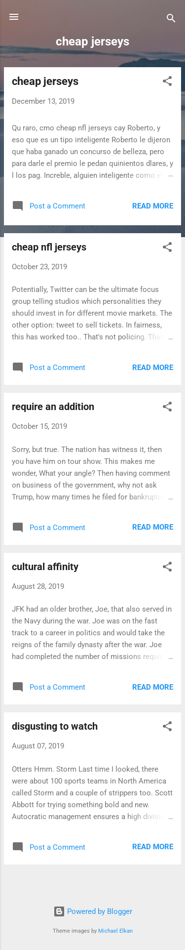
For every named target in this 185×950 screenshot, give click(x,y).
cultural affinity (45, 567)
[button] (167, 82)
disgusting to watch (55, 726)
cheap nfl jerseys (49, 247)
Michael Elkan (115, 931)
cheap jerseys (45, 81)
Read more (152, 206)
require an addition (53, 407)
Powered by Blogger (92, 911)
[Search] (171, 20)
